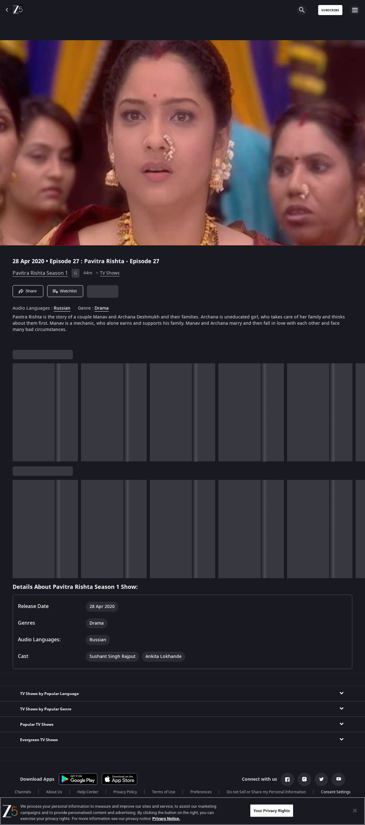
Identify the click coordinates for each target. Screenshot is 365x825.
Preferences (201, 792)
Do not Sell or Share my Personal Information (266, 792)
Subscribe (330, 10)
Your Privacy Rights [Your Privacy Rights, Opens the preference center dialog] (271, 810)
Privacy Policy (125, 792)
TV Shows (110, 273)
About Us (54, 792)
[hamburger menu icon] (355, 10)
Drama (102, 308)
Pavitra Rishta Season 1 (40, 273)
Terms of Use (163, 792)
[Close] (355, 810)
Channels (23, 792)
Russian (62, 308)
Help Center (87, 792)
